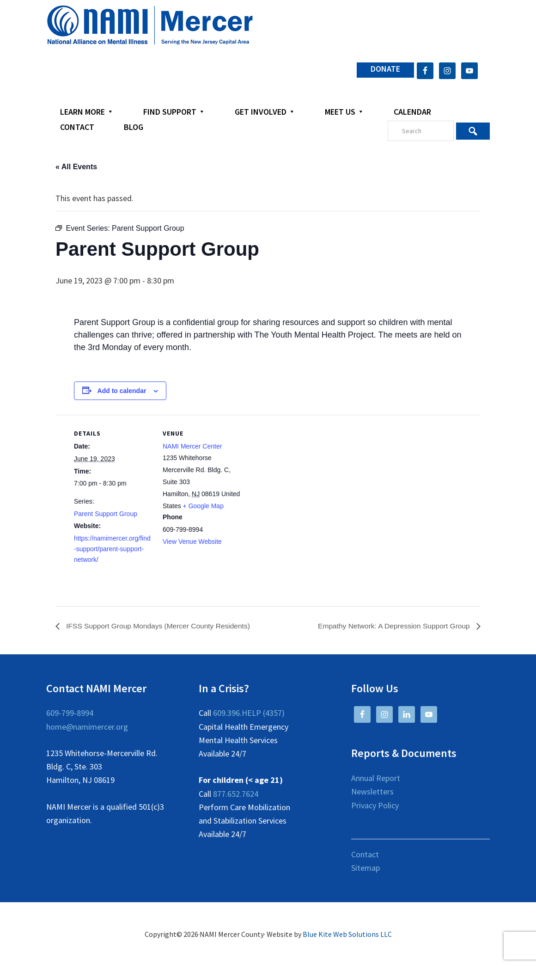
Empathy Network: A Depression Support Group (392, 626)
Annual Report (375, 778)
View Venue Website (192, 541)
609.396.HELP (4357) (249, 713)
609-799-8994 (69, 713)
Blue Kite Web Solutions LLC (347, 934)
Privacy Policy (375, 805)
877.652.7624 (235, 793)
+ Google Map (203, 506)
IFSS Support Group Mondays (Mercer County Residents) (160, 626)
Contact (365, 854)
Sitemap (365, 868)
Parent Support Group (105, 513)
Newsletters (372, 792)
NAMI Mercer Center (192, 446)
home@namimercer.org (87, 726)
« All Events (76, 167)
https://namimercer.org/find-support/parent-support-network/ (112, 549)
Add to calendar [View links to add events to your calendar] (121, 390)
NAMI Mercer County (150, 25)
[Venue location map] (300, 479)
